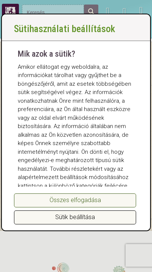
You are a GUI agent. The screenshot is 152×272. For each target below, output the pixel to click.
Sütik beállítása (75, 217)
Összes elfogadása (75, 200)
